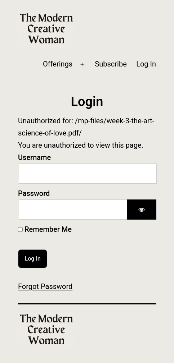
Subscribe (110, 64)
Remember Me (45, 229)
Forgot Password (45, 286)
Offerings (57, 64)
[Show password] (141, 209)
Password (34, 193)
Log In (146, 64)
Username (34, 157)
